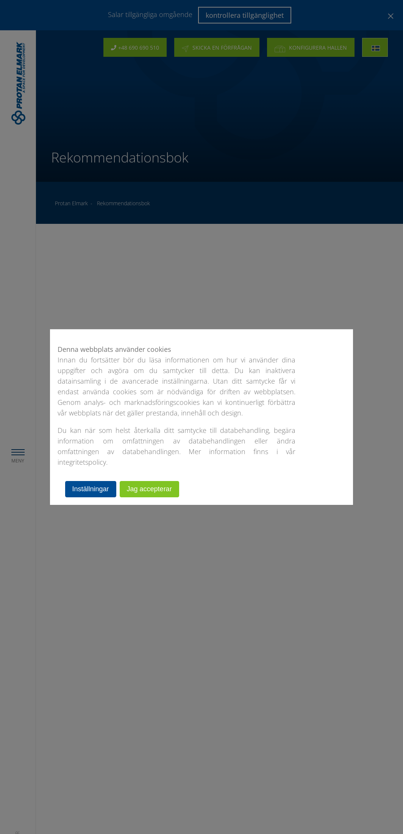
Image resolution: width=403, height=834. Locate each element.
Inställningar (90, 489)
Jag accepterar (149, 489)
